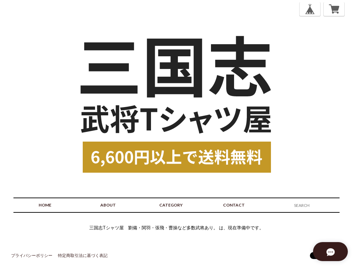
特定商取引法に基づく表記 (83, 255)
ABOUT (108, 205)
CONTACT (234, 205)
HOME (45, 205)
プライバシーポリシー (31, 255)
